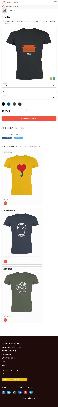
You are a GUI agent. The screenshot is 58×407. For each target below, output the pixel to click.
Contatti (5, 374)
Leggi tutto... (7, 23)
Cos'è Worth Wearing (11, 344)
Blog (4, 365)
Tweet (18, 138)
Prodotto (5, 83)
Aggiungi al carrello (29, 119)
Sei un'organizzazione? (12, 347)
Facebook (6, 138)
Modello (5, 90)
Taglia (4, 95)
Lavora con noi (8, 358)
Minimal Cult (35, 146)
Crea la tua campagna (13, 379)
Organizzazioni (9, 351)
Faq (3, 361)
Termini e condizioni (10, 370)
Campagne (6, 354)
